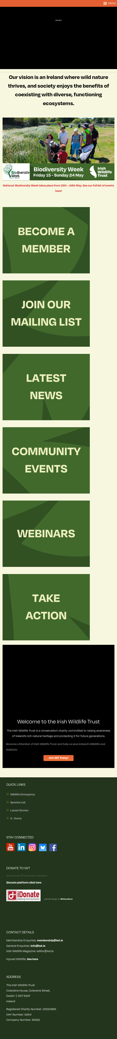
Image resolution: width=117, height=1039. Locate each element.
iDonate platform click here (23, 883)
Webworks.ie (66, 899)
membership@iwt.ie (50, 940)
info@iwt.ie (38, 946)
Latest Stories (19, 810)
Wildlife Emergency (22, 794)
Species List (18, 802)
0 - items (16, 818)
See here (32, 959)
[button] (112, 3)
